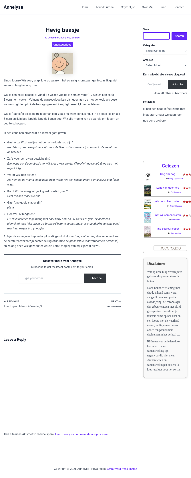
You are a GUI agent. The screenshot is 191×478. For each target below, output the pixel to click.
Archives (148, 59)
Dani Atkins (175, 220)
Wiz (68, 37)
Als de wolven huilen (168, 201)
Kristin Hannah (176, 206)
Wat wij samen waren (167, 215)
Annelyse (13, 7)
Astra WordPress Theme (122, 469)
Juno (165, 7)
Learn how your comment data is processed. (83, 434)
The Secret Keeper (168, 228)
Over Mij (151, 7)
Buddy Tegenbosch (176, 179)
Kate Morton (176, 233)
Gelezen (170, 166)
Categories (149, 45)
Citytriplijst (133, 7)
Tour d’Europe (111, 7)
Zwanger (76, 37)
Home (92, 7)
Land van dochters (168, 187)
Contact (179, 7)
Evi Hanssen (176, 192)
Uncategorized (62, 44)
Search (147, 29)
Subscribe (95, 278)
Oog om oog (168, 174)
